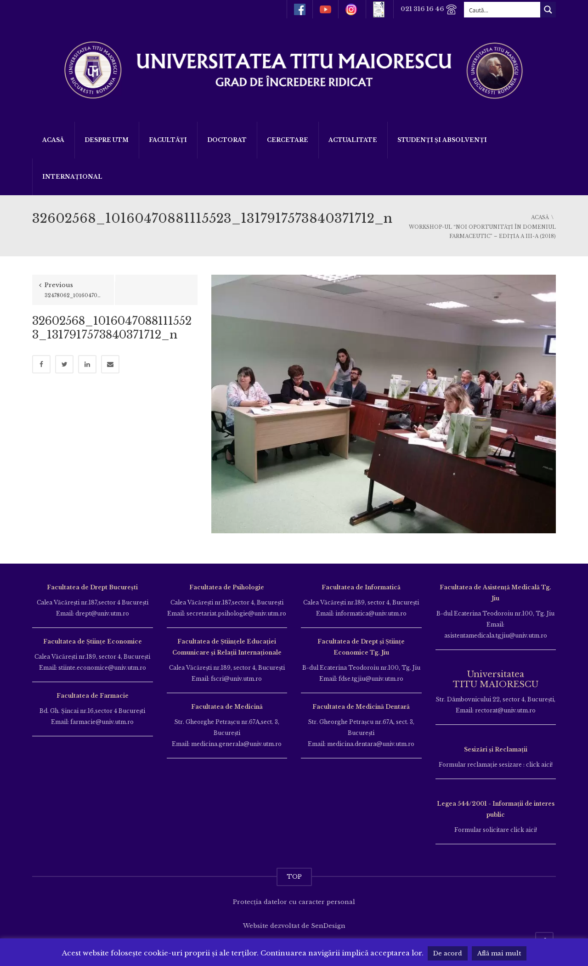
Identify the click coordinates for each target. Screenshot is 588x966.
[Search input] (502, 9)
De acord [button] (447, 953)
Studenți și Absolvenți (442, 139)
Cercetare (287, 139)
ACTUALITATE (352, 139)
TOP (294, 877)
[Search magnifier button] (548, 9)
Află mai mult (499, 953)
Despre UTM (107, 139)
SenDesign (328, 926)
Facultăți (168, 139)
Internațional (72, 176)
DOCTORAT (227, 139)
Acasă (53, 139)
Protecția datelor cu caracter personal (294, 902)
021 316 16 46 (429, 9)
